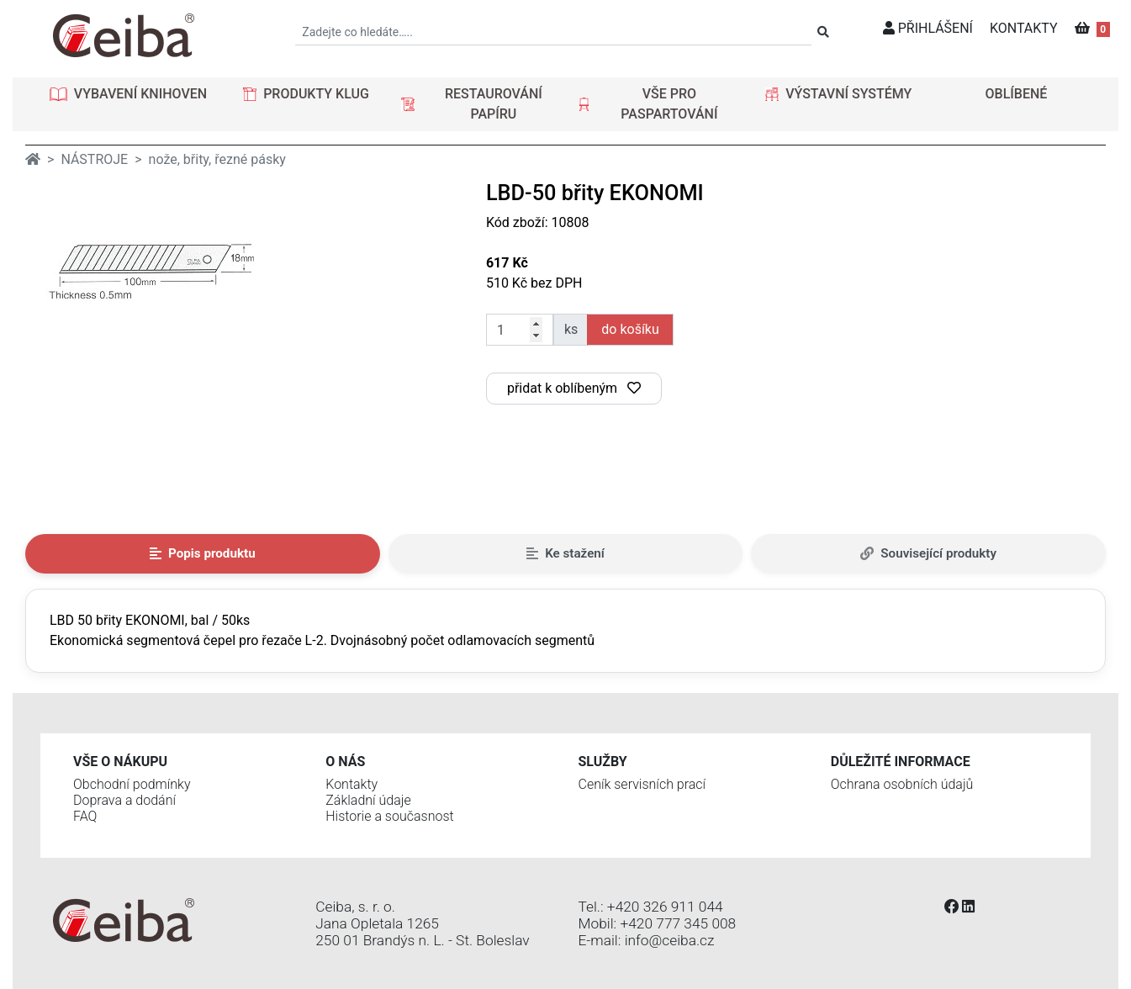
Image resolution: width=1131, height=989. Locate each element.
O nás (345, 762)
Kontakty (351, 784)
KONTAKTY (1024, 28)
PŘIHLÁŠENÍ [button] (928, 28)
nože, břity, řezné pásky (217, 159)
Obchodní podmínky (132, 784)
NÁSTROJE (94, 159)
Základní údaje (367, 800)
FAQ (85, 816)
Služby (603, 762)
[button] (128, 94)
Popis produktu (203, 553)
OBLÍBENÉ (1017, 94)
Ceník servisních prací (642, 784)
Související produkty (928, 553)
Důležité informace (900, 762)
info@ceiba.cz (670, 940)
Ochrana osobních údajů (902, 784)
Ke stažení (565, 553)
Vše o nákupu (120, 762)
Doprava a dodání (124, 800)
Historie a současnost (389, 816)
